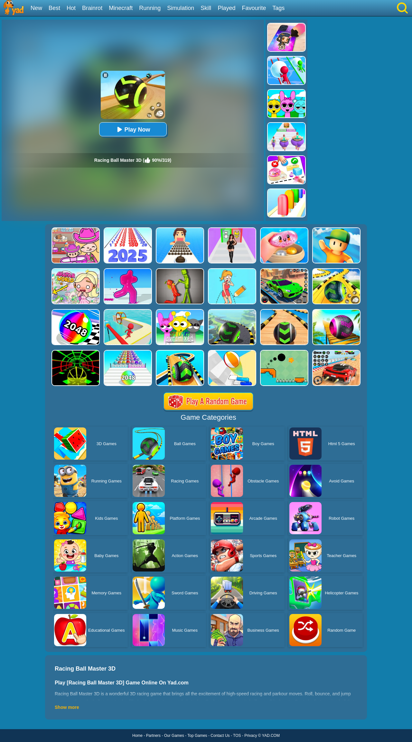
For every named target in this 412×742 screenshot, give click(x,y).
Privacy (250, 735)
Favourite (254, 8)
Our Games (174, 735)
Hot (71, 8)
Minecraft (121, 8)
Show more (67, 707)
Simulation (180, 8)
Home (137, 735)
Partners (153, 735)
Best (54, 8)
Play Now (132, 129)
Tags (278, 8)
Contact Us (220, 735)
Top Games (197, 735)
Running (150, 8)
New (36, 8)
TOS (237, 735)
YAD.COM (271, 735)
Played (226, 8)
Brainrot (92, 8)
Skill (206, 8)
